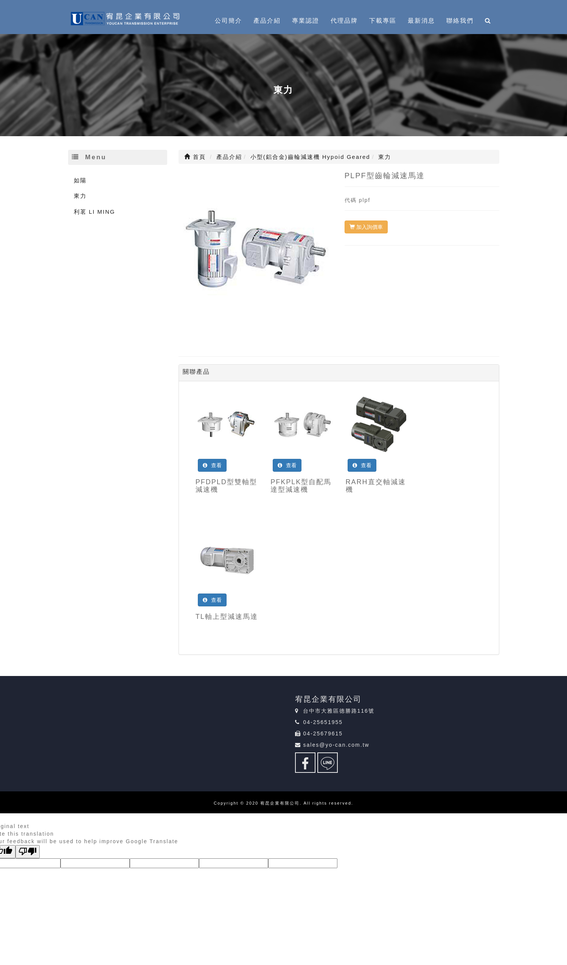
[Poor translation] (28, 851)
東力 (80, 196)
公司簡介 (228, 20)
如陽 (80, 180)
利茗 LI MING (94, 211)
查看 (212, 465)
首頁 (195, 157)
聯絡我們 (460, 20)
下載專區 (382, 20)
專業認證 (305, 20)
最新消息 (421, 20)
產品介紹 (267, 20)
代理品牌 (344, 20)
